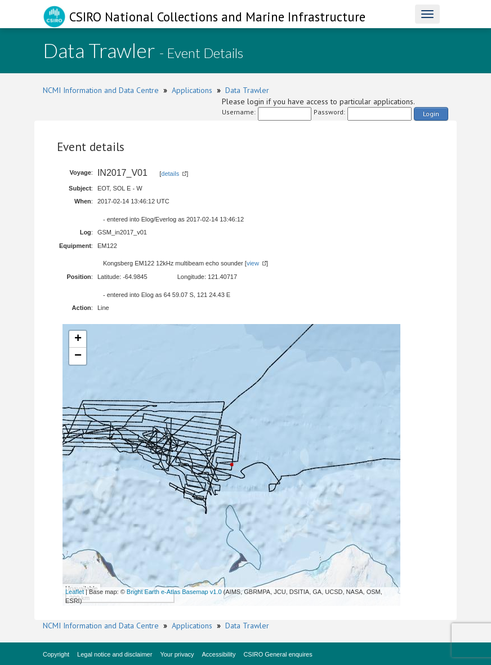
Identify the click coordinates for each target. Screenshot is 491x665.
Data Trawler (247, 90)
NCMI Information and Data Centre (101, 90)
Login (431, 113)
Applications (192, 90)
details (170, 173)
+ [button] (78, 339)
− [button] (78, 356)
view (253, 263)
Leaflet (74, 591)
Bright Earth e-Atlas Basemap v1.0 (174, 591)
